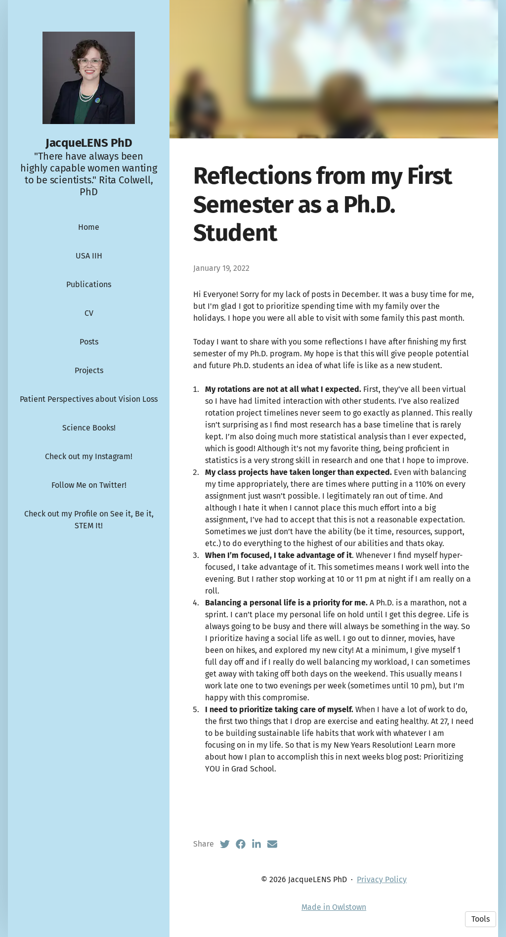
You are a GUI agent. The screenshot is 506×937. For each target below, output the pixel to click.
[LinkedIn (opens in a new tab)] (256, 844)
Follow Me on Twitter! (88, 485)
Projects (89, 370)
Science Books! (89, 427)
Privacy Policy (382, 879)
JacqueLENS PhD (88, 143)
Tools (480, 919)
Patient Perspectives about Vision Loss (89, 399)
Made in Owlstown (333, 907)
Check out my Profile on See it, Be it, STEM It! (89, 519)
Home (88, 227)
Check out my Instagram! (88, 456)
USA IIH (89, 255)
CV (88, 313)
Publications (88, 284)
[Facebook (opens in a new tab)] (241, 844)
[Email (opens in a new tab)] (272, 844)
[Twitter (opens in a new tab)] (225, 844)
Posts (89, 341)
